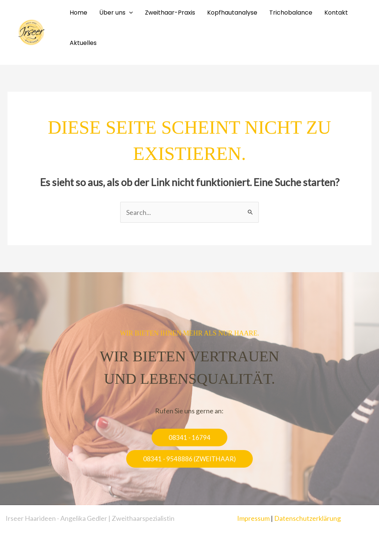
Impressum (253, 518)
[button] (189, 437)
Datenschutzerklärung (307, 518)
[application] (129, 12)
